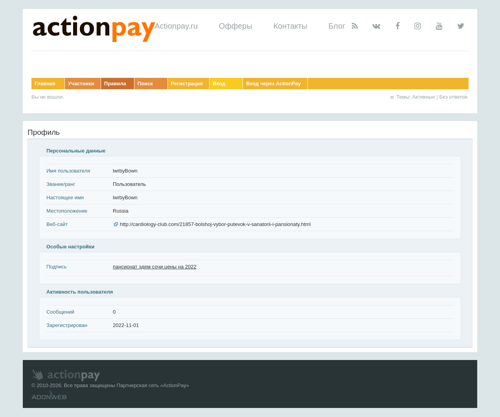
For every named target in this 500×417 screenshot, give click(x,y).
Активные (423, 97)
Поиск (145, 83)
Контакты (290, 26)
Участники (81, 83)
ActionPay (174, 385)
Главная (45, 83)
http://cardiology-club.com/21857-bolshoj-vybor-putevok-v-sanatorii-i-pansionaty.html (215, 224)
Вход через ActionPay (273, 83)
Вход (219, 83)
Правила (115, 83)
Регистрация (187, 83)
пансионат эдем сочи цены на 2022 (155, 267)
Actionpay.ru (176, 26)
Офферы (235, 26)
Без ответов (453, 97)
